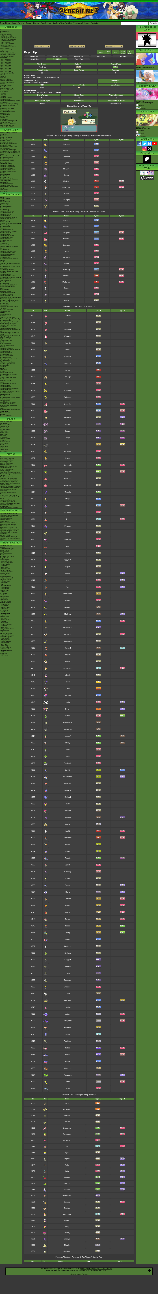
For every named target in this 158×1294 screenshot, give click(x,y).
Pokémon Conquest (6, 299)
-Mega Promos (4, 604)
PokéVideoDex (4, 177)
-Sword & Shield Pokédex (8, 47)
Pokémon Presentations (7, 111)
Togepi (67, 567)
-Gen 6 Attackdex (5, 67)
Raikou (67, 682)
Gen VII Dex (79, 56)
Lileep (67, 926)
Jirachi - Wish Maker (6, 469)
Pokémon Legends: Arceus (8, 225)
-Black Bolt (3, 565)
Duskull (67, 973)
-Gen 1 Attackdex (5, 59)
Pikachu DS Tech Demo (7, 362)
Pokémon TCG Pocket (7, 219)
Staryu (67, 499)
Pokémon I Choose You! (7, 500)
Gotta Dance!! (4, 521)
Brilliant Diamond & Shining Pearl (10, 223)
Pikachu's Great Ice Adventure (9, 529)
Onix (67, 445)
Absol (67, 994)
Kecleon (68, 953)
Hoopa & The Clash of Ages (8, 495)
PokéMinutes (4, 176)
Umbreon (67, 607)
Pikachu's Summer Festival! (8, 523)
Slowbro (66, 239)
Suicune (68, 695)
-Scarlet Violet (4, 589)
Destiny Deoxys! (5, 471)
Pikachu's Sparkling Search (8, 530)
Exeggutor (67, 472)
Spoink (66, 193)
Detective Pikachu (5, 255)
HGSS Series (4, 443)
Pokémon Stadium (6, 390)
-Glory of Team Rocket (7, 629)
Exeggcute (68, 465)
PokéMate (3, 366)
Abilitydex (3, 77)
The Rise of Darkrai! (6, 477)
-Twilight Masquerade (6, 578)
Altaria (67, 892)
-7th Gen (3, 96)
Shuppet (67, 960)
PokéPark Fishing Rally (7, 363)
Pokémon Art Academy (7, 269)
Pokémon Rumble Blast (7, 302)
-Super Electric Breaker (7, 635)
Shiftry (67, 743)
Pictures (141, 109)
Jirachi (67, 1082)
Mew (67, 546)
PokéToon (3, 173)
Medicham (66, 187)
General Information (6, 422)
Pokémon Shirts (5, 114)
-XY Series (3, 593)
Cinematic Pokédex (6, 85)
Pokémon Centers (5, 99)
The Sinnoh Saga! (5, 145)
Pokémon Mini (4, 376)
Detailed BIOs (4, 426)
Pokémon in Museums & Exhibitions (7, 106)
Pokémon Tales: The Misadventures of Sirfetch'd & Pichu (9, 186)
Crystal (2, 371)
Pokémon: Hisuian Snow (7, 170)
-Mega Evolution (5, 564)
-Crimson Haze (4, 642)
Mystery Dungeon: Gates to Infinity (11, 297)
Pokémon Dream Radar (7, 292)
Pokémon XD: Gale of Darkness (10, 349)
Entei (67, 689)
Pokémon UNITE (5, 214)
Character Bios (4, 136)
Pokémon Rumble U (6, 296)
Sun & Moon (4, 243)
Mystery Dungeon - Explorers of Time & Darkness (10, 336)
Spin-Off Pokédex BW (7, 82)
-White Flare (4, 567)
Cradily (67, 933)
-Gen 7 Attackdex (5, 68)
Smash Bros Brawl (6, 340)
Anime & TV (11, 129)
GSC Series (4, 434)
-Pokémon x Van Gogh (7, 108)
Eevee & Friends (5, 535)
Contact (28, 23)
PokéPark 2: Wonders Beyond (9, 300)
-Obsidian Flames (5, 585)
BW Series (3, 445)
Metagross (67, 1021)
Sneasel (68, 648)
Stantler (68, 661)
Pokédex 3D (4, 303)
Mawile (67, 824)
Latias (67, 1048)
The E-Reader (4, 365)
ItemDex (2, 74)
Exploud (68, 797)
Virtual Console (5, 400)
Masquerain (67, 777)
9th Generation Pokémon (8, 124)
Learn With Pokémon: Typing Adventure (9, 307)
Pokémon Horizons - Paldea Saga (10, 156)
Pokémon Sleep (5, 215)
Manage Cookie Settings (102, 1269)
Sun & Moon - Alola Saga (8, 150)
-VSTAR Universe (5, 647)
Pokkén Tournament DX (7, 254)
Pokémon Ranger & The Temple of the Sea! (11, 474)
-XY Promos (4, 610)
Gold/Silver (3, 369)
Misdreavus (67, 628)
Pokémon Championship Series (10, 101)
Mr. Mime (67, 512)
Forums (21, 23)
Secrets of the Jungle (6, 504)
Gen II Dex (79, 59)
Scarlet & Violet (5, 202)
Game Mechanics (5, 87)
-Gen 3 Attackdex (5, 62)
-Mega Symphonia (5, 624)
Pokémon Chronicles (6, 157)
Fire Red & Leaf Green (7, 345)
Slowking (66, 270)
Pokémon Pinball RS (6, 356)
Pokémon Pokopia (5, 206)
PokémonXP (4, 102)
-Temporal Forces (5, 579)
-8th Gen (3, 94)
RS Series (3, 435)
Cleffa (67, 553)
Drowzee (66, 156)
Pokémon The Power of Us (8, 501)
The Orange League (6, 139)
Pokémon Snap (5, 385)
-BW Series (3, 595)
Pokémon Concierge (6, 183)
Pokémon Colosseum (6, 348)
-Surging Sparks (5, 573)
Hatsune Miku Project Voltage (9, 104)
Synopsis (140, 133)
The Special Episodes (7, 159)
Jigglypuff (67, 329)
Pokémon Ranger (5, 357)
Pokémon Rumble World (7, 276)
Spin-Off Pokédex (5, 79)
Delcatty (68, 811)
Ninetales (66, 1109)
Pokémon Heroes (5, 467)
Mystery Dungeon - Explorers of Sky (10, 330)
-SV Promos (4, 605)
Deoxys (68, 1088)
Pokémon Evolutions (6, 168)
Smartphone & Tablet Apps (8, 405)
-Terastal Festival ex (6, 633)
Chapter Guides (5, 428)
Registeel (67, 1041)
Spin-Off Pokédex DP (6, 80)
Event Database (5, 122)
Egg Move (130, 52)
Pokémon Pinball (5, 386)
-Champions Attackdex (7, 73)
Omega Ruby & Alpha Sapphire (9, 263)
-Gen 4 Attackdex (5, 64)
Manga (11, 418)
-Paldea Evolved (5, 587)
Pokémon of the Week (7, 90)
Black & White (4, 289)
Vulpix (67, 1103)
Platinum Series (5, 442)
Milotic (67, 939)
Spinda (66, 206)
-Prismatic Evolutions (6, 572)
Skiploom (66, 1183)
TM (115, 52)
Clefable (68, 323)
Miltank (67, 675)
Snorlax (67, 533)
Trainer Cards (4, 550)
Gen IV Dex (34, 59)
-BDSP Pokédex (5, 48)
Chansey (67, 485)
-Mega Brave (4, 622)
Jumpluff (67, 1189)
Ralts (67, 750)
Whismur (67, 783)
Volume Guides (5, 429)
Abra (67, 384)
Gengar (68, 438)
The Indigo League (6, 137)
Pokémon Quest (5, 257)
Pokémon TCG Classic (7, 556)
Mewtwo (66, 169)
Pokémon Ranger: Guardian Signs (10, 319)
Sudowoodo (67, 594)
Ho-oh (67, 709)
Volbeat (68, 844)
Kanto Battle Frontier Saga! (8, 143)
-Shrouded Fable (5, 576)
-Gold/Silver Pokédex (6, 36)
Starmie (68, 506)
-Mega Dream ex (5, 619)
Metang (68, 1014)
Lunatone (67, 899)
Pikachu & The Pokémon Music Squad (9, 539)
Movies (11, 454)
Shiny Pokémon (5, 162)
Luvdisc (67, 1007)
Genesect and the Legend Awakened (8, 490)
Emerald (2, 346)
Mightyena (68, 729)
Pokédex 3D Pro (5, 305)
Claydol (68, 919)
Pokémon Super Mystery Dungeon (11, 277)
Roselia (68, 858)
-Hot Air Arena (4, 630)
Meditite (66, 181)
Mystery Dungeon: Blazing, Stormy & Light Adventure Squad (11, 322)
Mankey (68, 370)
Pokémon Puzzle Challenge (8, 374)
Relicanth (67, 1000)
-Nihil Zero (3, 618)
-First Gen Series (5, 601)
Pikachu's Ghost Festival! (8, 524)
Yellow (2, 382)
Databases (11, 27)
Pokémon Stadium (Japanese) (9, 388)
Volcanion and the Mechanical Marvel (9, 497)
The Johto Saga (5, 140)
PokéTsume (3, 191)
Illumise (67, 851)
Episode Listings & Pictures (8, 133)
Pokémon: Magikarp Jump (8, 251)
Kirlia (67, 756)
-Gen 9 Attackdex (5, 71)
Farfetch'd (67, 417)
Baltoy (67, 912)
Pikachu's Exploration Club (8, 527)
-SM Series (3, 592)
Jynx (67, 519)
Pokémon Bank (5, 265)
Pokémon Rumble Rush (7, 252)
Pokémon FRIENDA (6, 416)
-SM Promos (4, 609)
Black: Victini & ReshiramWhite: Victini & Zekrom (10, 483)
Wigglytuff (67, 336)
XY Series (3, 448)
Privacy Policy (86, 1269)
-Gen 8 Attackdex (5, 70)
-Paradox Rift (4, 582)
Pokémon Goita (5, 413)
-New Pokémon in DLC (7, 125)
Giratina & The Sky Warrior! (8, 478)
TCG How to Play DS (6, 309)
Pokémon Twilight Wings (7, 166)
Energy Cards (4, 552)
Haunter (68, 431)
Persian (67, 350)
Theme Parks (4, 116)
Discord (36, 23)
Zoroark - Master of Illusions (8, 481)
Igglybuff (67, 560)
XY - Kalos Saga (5, 148)
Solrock (68, 905)
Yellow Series (4, 432)
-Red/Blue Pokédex (6, 34)
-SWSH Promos (5, 607)
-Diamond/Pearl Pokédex (8, 39)
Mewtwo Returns (5, 464)
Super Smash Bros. (6, 393)
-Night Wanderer (5, 639)
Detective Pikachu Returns (8, 217)
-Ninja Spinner (4, 616)
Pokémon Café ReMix (7, 211)
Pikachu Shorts (11, 510)
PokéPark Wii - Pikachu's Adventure (8, 325)
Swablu (67, 885)
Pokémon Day (4, 110)
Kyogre (67, 1061)
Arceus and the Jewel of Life (9, 480)
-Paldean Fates (5, 581)
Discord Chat (4, 119)
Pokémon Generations (7, 165)
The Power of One (5, 461)
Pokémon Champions (6, 205)
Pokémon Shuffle (5, 274)
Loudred (68, 790)
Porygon (67, 526)
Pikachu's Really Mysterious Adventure (8, 532)
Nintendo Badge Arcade (7, 286)
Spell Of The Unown (6, 463)
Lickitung (67, 478)
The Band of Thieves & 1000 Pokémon (9, 271)
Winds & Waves (5, 198)
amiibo (2, 408)
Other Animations (5, 180)
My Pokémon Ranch (6, 339)
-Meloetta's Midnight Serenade (9, 487)
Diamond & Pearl (5, 314)
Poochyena (67, 722)
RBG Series (4, 431)
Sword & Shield (5, 222)
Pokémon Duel (4, 283)
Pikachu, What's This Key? (8, 536)
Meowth (68, 343)
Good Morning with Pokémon (9, 179)
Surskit (67, 770)
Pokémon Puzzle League (8, 383)
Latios (67, 1055)
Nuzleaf (67, 736)
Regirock (67, 1027)
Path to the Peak (5, 174)
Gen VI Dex (101, 56)
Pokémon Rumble (5, 320)
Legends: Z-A (4, 203)
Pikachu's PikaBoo (6, 518)
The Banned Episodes (7, 160)
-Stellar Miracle (4, 638)
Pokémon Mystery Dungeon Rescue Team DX (8, 231)
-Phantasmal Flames (6, 562)
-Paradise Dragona (6, 636)
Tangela (68, 492)
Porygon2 (67, 655)
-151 (1, 584)
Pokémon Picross (5, 279)
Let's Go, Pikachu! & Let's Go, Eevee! (9, 247)
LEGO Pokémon (5, 113)
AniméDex (3, 134)
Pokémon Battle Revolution (8, 328)
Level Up (108, 52)
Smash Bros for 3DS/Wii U (8, 285)
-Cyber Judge (4, 646)
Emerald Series (5, 438)
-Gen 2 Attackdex (5, 60)
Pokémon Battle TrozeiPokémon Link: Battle (10, 267)
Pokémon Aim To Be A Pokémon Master (10, 153)
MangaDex (3, 423)
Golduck (66, 150)
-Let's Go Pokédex (6, 45)
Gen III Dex (57, 59)
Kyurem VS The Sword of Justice (10, 486)
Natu (67, 580)
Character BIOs (5, 425)
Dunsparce (67, 641)
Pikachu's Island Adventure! (8, 526)
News (2, 30)
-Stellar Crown (4, 575)
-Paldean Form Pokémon (8, 127)
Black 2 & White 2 (5, 291)
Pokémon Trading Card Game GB (10, 391)
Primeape (67, 377)
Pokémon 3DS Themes (7, 403)
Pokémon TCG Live (6, 240)
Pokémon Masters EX (7, 212)
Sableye (68, 817)
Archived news (4, 31)
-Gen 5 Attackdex (5, 65)
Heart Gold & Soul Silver (7, 317)
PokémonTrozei (5, 360)
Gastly (67, 424)
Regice (67, 1034)
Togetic (67, 573)
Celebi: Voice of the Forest (8, 466)
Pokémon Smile (5, 234)
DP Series (3, 440)
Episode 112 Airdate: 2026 (143, 128)
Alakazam (67, 397)
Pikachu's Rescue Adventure (9, 515)
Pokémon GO (4, 209)
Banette (68, 966)
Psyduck (66, 144)
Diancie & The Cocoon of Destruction (8, 493)
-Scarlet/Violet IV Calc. (7, 88)
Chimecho (67, 987)
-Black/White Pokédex (7, 40)
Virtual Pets (3, 406)
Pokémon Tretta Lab (6, 294)
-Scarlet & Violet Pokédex (8, 53)
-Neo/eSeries (4, 599)
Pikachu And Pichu (6, 516)
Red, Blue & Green (6, 380)
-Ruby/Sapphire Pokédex (8, 37)
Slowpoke (66, 233)
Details (100, 52)
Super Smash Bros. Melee (8, 377)
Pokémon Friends (5, 208)
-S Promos (3, 653)
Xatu (67, 587)
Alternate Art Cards (6, 553)
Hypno (66, 163)
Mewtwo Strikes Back (6, 460)
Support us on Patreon (78, 1274)
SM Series (3, 451)
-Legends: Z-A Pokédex (7, 54)
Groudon (67, 1068)
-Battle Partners (5, 632)
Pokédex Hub (46, 23)
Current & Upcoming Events (8, 121)
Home (14, 23)
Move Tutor (123, 52)
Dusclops (67, 980)
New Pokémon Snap (6, 237)
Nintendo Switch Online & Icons (10, 410)
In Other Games (5, 399)
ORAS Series (4, 449)
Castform (67, 946)
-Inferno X (3, 621)
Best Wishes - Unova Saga (8, 146)
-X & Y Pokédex (5, 42)
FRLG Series (4, 437)
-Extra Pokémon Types (7, 548)
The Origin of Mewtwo (7, 458)
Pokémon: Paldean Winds (8, 171)
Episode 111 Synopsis (144, 103)
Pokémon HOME (5, 226)
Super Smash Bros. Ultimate (9, 259)
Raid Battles (4, 555)
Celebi (67, 716)
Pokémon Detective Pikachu (9, 508)
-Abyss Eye (3, 615)
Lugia (67, 702)
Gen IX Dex (34, 56)
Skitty (67, 804)
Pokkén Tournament (6, 282)
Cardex (2, 84)
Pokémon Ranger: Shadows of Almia (9, 333)
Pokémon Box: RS (6, 354)
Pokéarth (94, 23)
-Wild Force (3, 644)
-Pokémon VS (4, 649)
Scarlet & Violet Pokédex (62, 23)
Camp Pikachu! (5, 520)
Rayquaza (67, 1075)
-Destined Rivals (5, 569)
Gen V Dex (123, 56)
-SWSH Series (4, 590)
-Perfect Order (4, 559)
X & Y (2, 262)
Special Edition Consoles (8, 402)
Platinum (3, 316)
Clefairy (67, 316)
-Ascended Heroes (6, 561)
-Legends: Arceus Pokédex (8, 50)
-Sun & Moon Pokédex (7, 44)
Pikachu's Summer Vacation (8, 513)
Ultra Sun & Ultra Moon (7, 245)
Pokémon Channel (6, 353)
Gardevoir (67, 763)
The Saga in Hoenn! (6, 142)
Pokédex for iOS (5, 311)
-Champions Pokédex (6, 56)
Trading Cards (11, 542)
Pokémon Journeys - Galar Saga (10, 151)
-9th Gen (3, 93)
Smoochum (67, 668)
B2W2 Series (4, 446)
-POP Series (4, 612)
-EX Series (3, 598)
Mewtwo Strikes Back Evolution (9, 503)
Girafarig (67, 634)
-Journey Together (5, 570)
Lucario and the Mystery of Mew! (10, 472)
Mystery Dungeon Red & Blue (9, 359)
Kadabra (67, 390)
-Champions (4, 91)
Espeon (66, 175)
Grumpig (66, 200)
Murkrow (67, 614)
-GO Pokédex (4, 51)
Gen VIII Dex (57, 56)
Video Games (11, 194)
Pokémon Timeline (6, 97)
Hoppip (67, 1177)
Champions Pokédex (81, 23)
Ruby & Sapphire (5, 343)
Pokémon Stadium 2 (6, 373)
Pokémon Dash (5, 351)
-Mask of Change (5, 641)
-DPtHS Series (4, 596)
